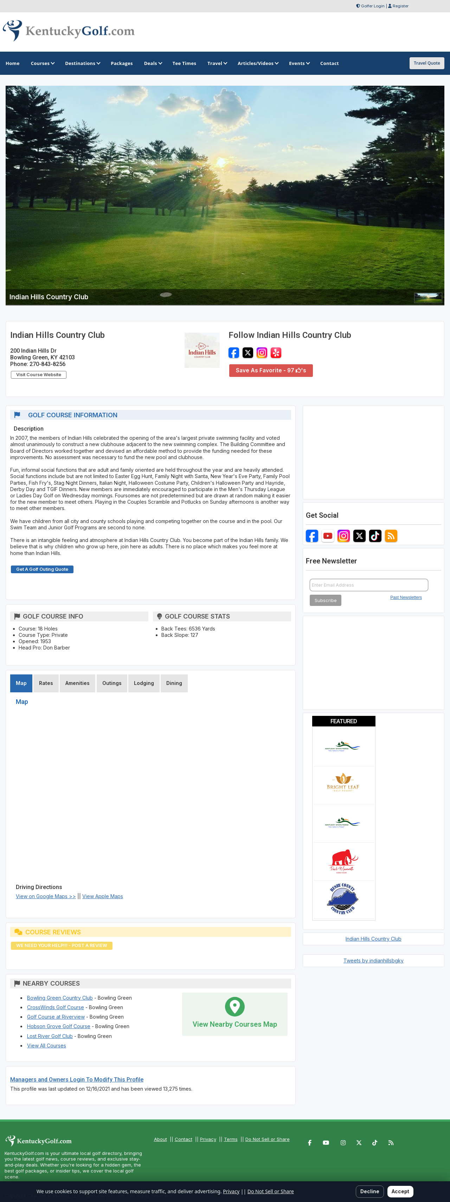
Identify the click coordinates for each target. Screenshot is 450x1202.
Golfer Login (373, 6)
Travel (216, 63)
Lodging (144, 683)
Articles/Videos (258, 63)
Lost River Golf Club (50, 1036)
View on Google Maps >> (46, 896)
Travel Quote (427, 63)
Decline (369, 1191)
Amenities (77, 683)
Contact (183, 1139)
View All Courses (46, 1046)
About (160, 1139)
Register (401, 6)
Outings (112, 683)
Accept (400, 1191)
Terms (231, 1139)
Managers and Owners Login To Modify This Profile (76, 1079)
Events (299, 63)
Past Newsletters (406, 597)
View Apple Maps (102, 896)
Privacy (208, 1139)
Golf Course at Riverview (56, 1017)
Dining (174, 683)
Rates (46, 683)
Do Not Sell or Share (267, 1139)
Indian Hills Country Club (373, 939)
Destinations (82, 63)
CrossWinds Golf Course (55, 1007)
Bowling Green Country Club (60, 998)
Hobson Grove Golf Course (58, 1026)
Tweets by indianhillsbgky (373, 960)
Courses (42, 63)
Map (21, 683)
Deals (152, 63)
